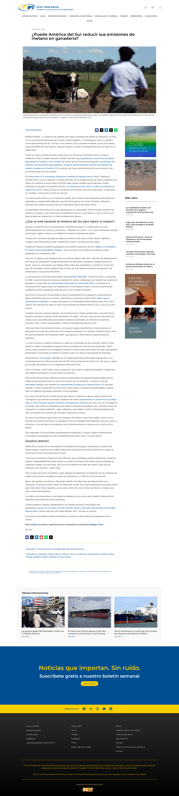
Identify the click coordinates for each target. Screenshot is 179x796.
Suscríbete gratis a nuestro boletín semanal (89, 676)
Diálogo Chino (96, 525)
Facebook (75, 739)
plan (60, 388)
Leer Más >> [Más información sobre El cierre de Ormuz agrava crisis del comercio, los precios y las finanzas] (72, 636)
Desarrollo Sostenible (81, 16)
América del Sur (54, 554)
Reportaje (65, 549)
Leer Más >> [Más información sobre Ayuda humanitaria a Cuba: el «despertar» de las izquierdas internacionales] (130, 244)
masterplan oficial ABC (77, 277)
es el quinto (41, 485)
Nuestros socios (34, 730)
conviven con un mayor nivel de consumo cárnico (57, 508)
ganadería (37, 557)
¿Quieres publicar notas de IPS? (41, 743)
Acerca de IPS (33, 726)
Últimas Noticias (30, 16)
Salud (90, 21)
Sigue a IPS (76, 726)
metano (45, 557)
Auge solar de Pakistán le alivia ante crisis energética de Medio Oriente (140, 224)
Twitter (74, 734)
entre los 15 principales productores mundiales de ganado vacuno (63, 177)
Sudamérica (53, 557)
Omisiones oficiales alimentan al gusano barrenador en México (140, 265)
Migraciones (151, 16)
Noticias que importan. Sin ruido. (89, 668)
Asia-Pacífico (122, 739)
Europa (119, 743)
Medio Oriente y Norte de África (130, 747)
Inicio (73, 730)
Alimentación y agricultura (36, 554)
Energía (29, 557)
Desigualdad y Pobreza (106, 16)
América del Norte (124, 734)
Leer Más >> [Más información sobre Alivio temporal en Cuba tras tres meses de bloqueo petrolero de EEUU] (118, 636)
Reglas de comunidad (81, 747)
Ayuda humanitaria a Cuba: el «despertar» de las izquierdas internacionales (139, 239)
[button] (160, 7)
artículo (33, 525)
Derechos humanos (57, 16)
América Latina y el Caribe (72, 554)
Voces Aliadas (65, 557)
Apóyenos (31, 739)
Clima (43, 16)
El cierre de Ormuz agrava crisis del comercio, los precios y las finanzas (87, 632)
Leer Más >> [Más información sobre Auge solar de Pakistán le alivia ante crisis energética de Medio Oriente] (130, 229)
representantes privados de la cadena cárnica (80, 385)
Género (124, 16)
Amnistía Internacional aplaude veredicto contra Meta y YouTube (140, 253)
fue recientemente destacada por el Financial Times (71, 283)
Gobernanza (136, 16)
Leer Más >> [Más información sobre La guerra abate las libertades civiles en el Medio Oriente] (26, 636)
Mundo (119, 751)
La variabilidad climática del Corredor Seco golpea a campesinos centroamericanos (139, 210)
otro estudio (45, 358)
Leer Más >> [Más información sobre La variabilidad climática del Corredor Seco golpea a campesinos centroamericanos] (130, 215)
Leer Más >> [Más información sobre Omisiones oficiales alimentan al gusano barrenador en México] (130, 269)
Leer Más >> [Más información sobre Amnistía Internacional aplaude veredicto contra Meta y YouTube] (130, 257)
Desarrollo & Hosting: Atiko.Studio (89, 784)
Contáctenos (32, 734)
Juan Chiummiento (33, 130)
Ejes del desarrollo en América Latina (99, 554)
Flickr (73, 743)
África (118, 726)
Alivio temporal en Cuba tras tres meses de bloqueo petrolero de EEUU (135, 632)
